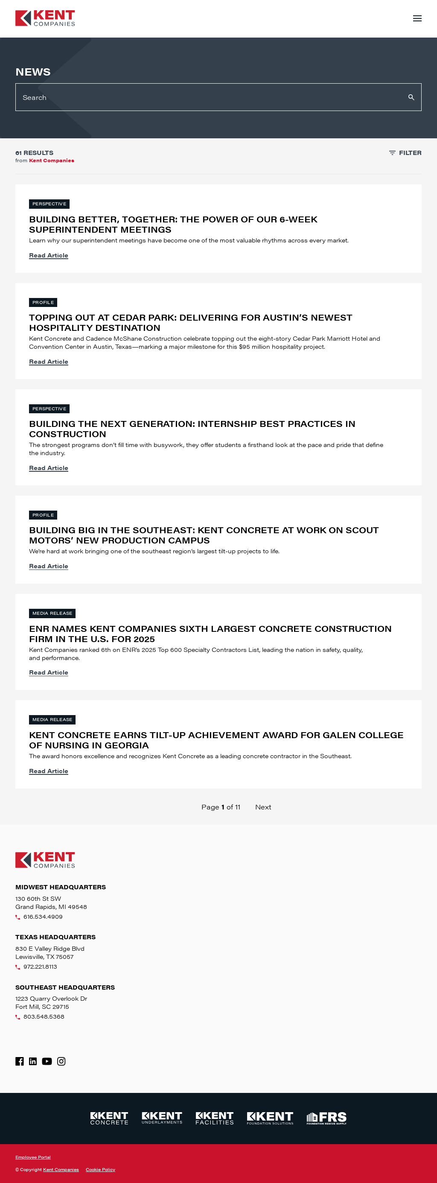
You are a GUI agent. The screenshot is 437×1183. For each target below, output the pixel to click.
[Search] (218, 97)
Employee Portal (33, 1157)
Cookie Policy (100, 1169)
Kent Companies (61, 1169)
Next (263, 807)
